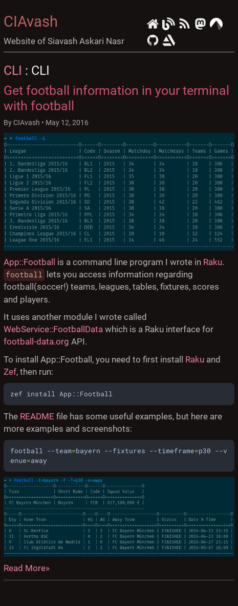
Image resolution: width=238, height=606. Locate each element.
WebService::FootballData (53, 329)
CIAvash (31, 21)
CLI (13, 70)
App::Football (29, 262)
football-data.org (36, 341)
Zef (10, 372)
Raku (212, 262)
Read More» (27, 568)
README (37, 416)
